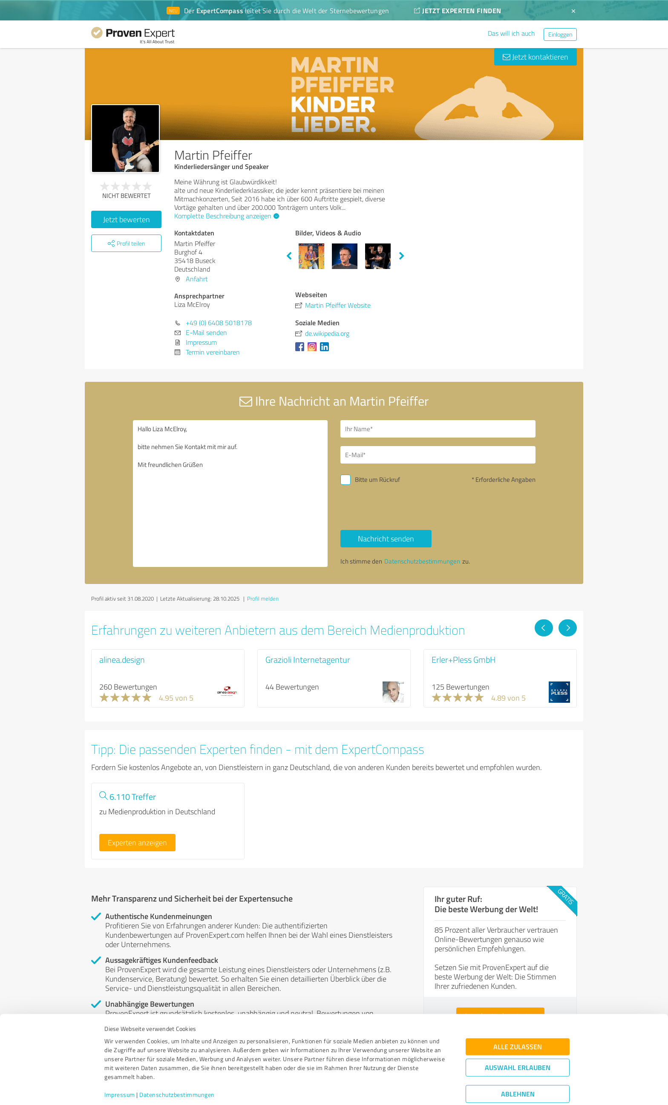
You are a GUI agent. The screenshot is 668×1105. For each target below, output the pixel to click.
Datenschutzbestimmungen (177, 1065)
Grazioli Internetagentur (307, 659)
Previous (289, 256)
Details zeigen (394, 1089)
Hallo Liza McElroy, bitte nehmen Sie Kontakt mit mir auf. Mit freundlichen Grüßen (230, 493)
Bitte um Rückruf (377, 479)
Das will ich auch (511, 33)
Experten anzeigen (137, 842)
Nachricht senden (386, 538)
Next (401, 256)
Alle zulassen (517, 1017)
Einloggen (560, 34)
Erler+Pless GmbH (464, 659)
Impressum (119, 1065)
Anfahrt (197, 278)
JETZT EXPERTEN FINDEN (457, 10)
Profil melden (263, 598)
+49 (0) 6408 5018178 (219, 322)
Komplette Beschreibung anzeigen (225, 215)
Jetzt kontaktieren (535, 57)
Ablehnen (518, 1064)
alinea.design (122, 659)
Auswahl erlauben (517, 1038)
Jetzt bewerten (126, 219)
